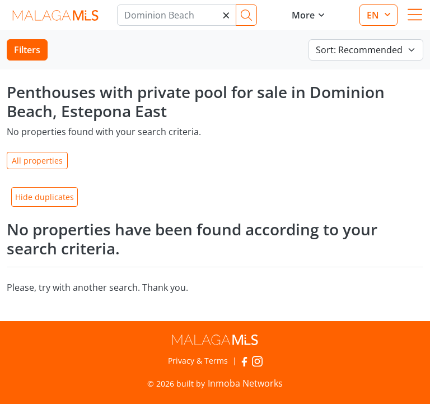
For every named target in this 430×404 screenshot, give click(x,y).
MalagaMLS (55, 15)
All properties (37, 160)
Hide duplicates (44, 197)
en (374, 15)
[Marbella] (176, 15)
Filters (27, 50)
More (303, 15)
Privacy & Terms (198, 360)
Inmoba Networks (245, 383)
